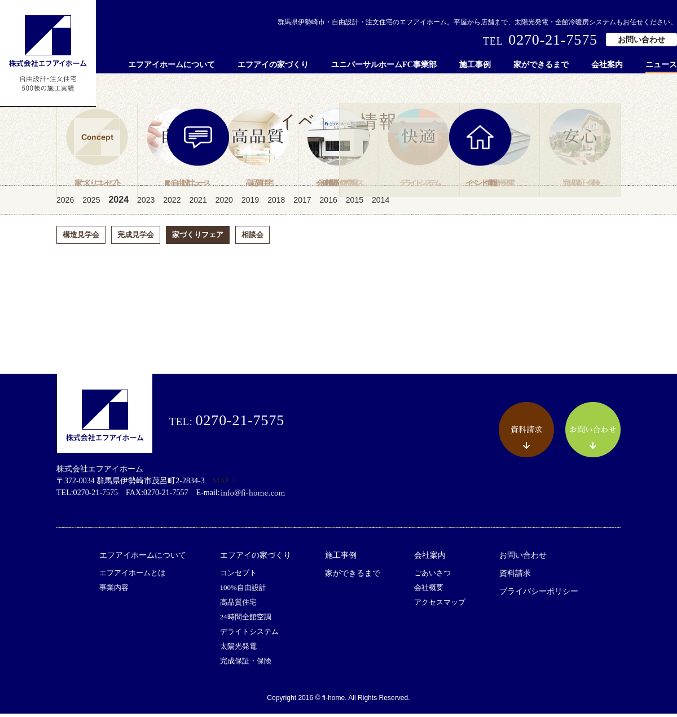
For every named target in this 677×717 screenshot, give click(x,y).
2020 (224, 203)
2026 (65, 203)
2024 (118, 203)
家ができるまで (541, 64)
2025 (91, 203)
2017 (302, 203)
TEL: (226, 424)
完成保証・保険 (245, 664)
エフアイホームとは (132, 576)
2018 (276, 203)
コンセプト (238, 576)
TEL (540, 40)
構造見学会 (81, 238)
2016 (328, 203)
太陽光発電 (238, 649)
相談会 (252, 238)
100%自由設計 (243, 591)
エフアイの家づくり (273, 64)
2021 (197, 203)
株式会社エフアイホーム (104, 416)
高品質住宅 (238, 605)
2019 (250, 203)
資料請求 (515, 576)
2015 (354, 203)
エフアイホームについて (171, 64)
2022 (172, 203)
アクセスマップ (439, 605)
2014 (380, 203)
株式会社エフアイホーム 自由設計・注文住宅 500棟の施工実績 (48, 53)
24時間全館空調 (245, 620)
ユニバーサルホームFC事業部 (384, 64)
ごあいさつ (432, 576)
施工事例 (475, 64)
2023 (146, 203)
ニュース (661, 64)
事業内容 (114, 591)
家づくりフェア (197, 238)
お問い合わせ (641, 39)
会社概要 (428, 591)
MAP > (224, 483)
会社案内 (607, 64)
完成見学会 (135, 238)
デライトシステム (249, 635)
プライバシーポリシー (538, 595)
